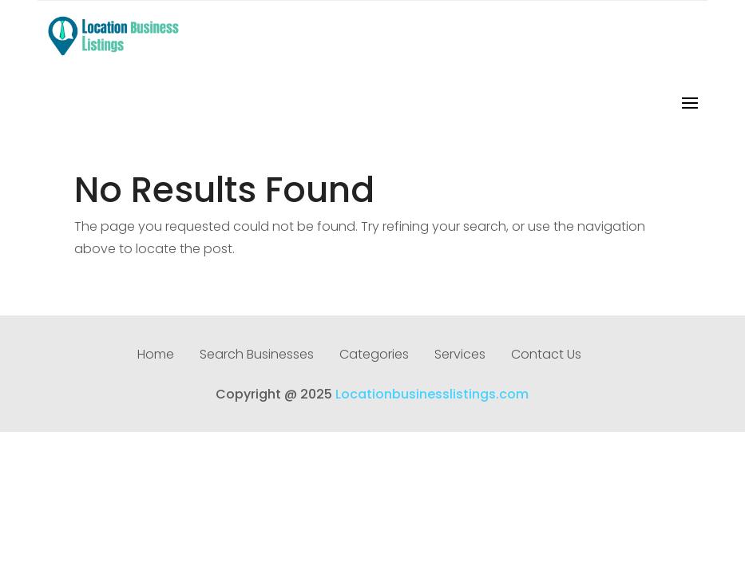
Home (155, 356)
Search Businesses (257, 356)
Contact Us (546, 356)
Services (459, 356)
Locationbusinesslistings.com (432, 394)
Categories (374, 356)
